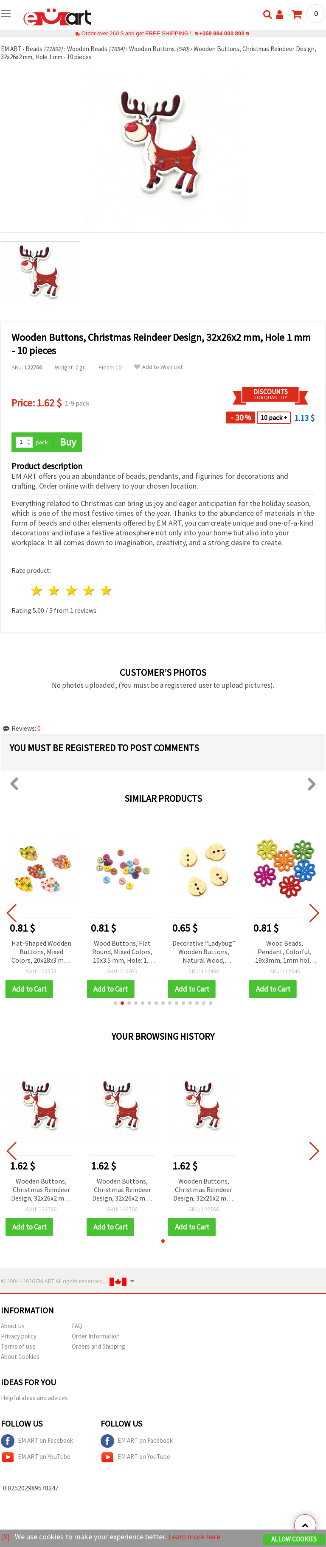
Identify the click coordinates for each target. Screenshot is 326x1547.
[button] (115, 1003)
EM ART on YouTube (35, 1457)
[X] (5, 1536)
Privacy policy (19, 1336)
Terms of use (18, 1346)
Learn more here (194, 1536)
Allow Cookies (294, 1539)
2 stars (54, 590)
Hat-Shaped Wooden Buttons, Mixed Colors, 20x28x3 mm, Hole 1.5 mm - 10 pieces (42, 952)
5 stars (106, 590)
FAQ (77, 1326)
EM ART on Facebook (37, 1441)
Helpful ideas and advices (34, 1398)
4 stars (89, 590)
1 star (37, 590)
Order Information (96, 1336)
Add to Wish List (158, 367)
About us (13, 1326)
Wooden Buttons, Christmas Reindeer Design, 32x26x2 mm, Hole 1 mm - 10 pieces (41, 1190)
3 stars (72, 590)
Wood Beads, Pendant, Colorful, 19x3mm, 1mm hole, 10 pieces (285, 952)
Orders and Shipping (98, 1346)
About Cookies (20, 1357)
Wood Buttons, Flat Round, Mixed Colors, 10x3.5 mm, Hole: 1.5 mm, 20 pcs (123, 952)
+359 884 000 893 (221, 33)
